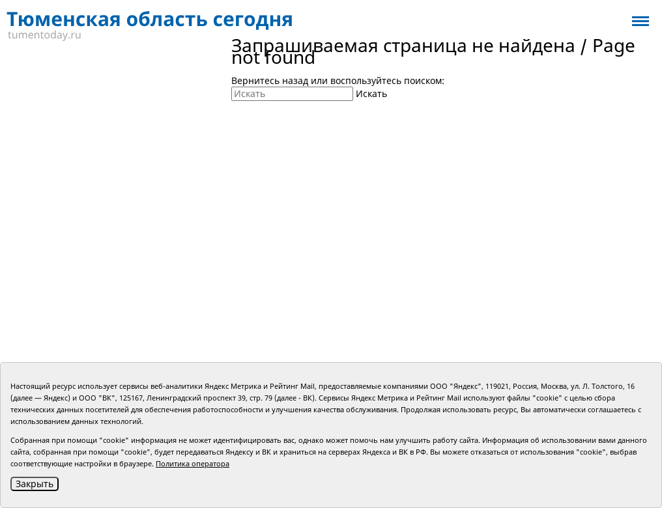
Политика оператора (192, 463)
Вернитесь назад (269, 80)
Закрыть (34, 483)
